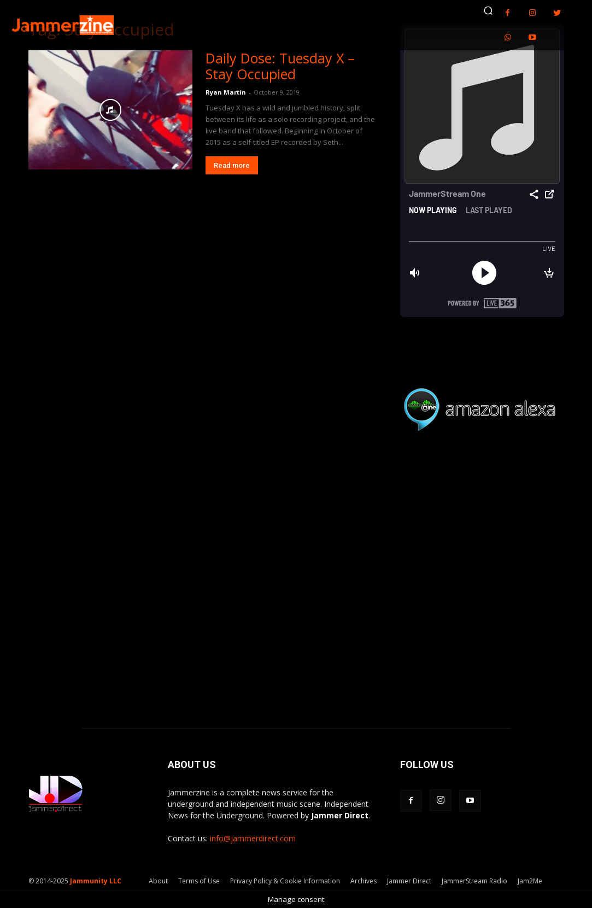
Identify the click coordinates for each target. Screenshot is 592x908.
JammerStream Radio (474, 881)
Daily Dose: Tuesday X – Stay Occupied (280, 66)
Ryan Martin (226, 92)
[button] (488, 10)
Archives (363, 881)
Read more (232, 165)
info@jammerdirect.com (253, 838)
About (158, 881)
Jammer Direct (409, 881)
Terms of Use (199, 881)
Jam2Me (530, 881)
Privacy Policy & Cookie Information (285, 881)
